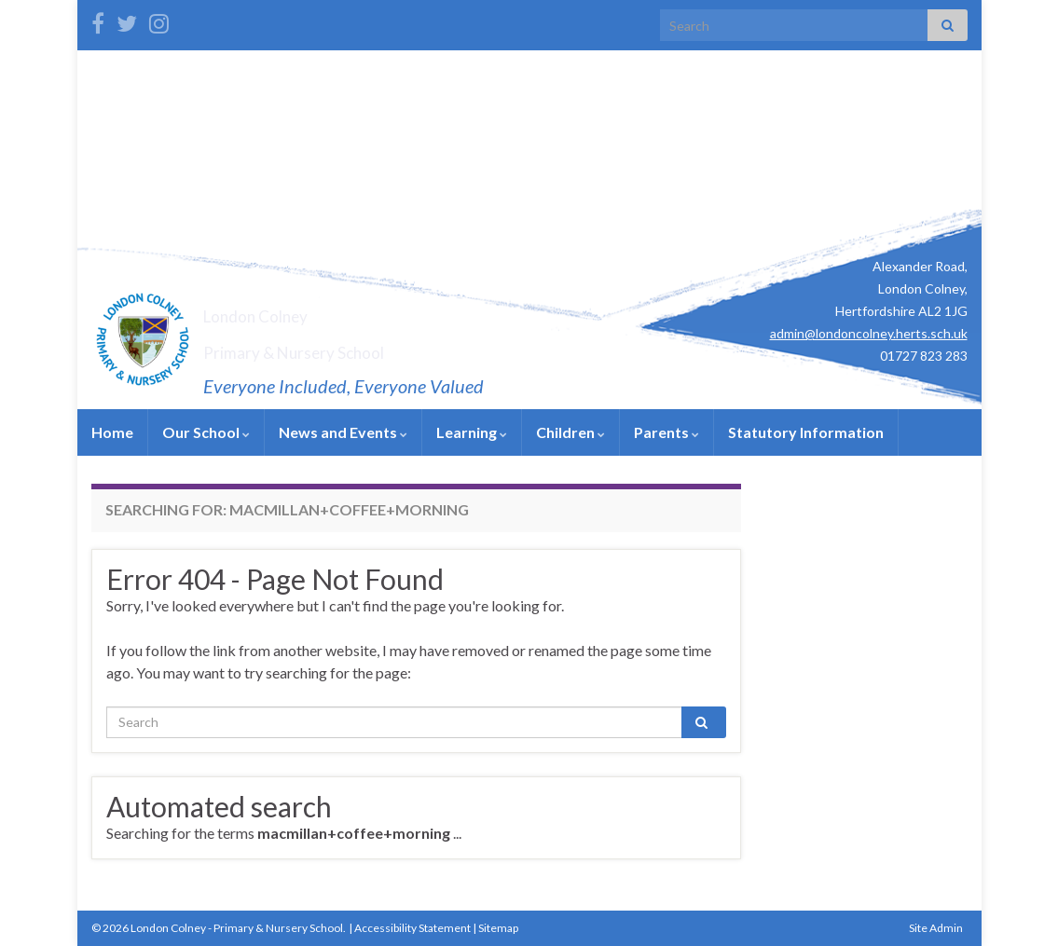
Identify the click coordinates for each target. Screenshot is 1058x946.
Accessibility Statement (412, 928)
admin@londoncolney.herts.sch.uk (869, 333)
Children (570, 432)
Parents (666, 432)
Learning (471, 432)
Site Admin (936, 928)
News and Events (343, 432)
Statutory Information (806, 432)
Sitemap (498, 928)
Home (112, 432)
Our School (206, 432)
